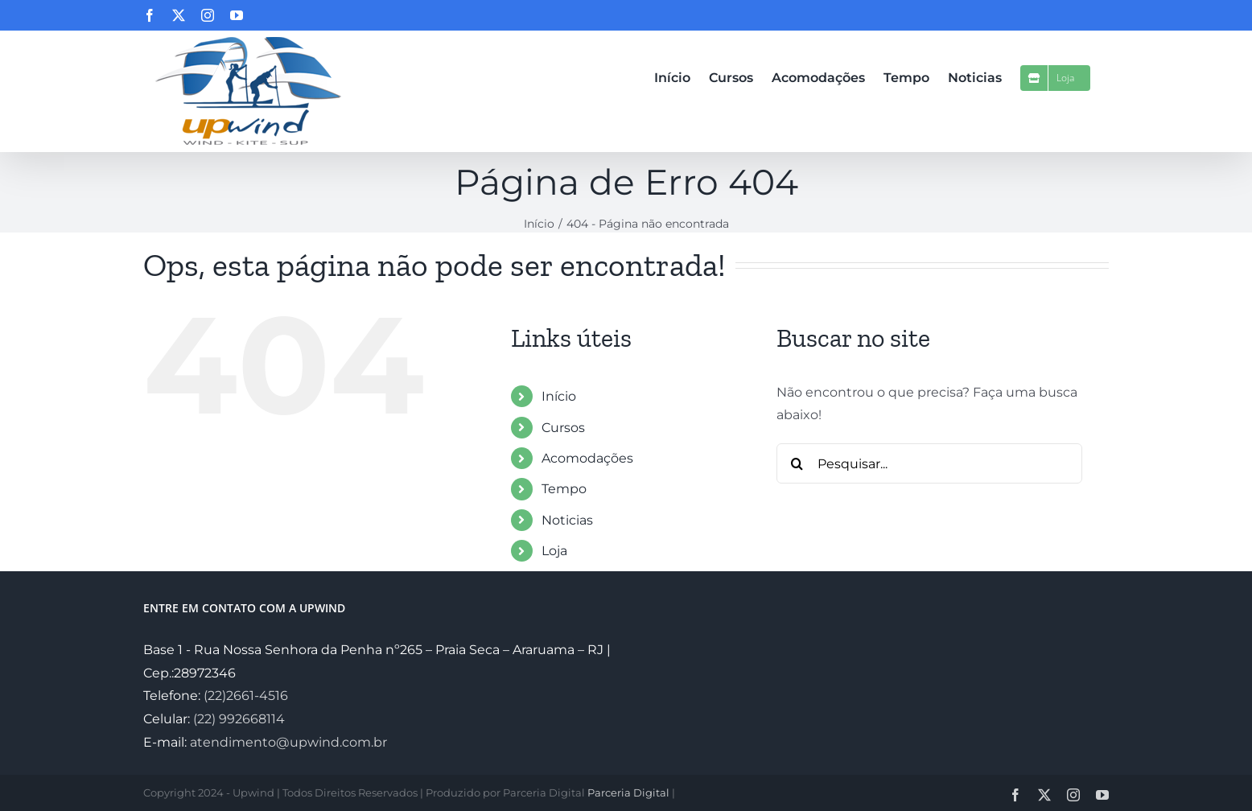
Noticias (567, 520)
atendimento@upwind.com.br (288, 742)
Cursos (563, 427)
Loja (554, 550)
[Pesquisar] (796, 463)
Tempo (564, 488)
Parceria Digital (628, 792)
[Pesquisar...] (929, 463)
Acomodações (587, 458)
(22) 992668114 (239, 719)
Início (559, 396)
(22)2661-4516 (246, 695)
